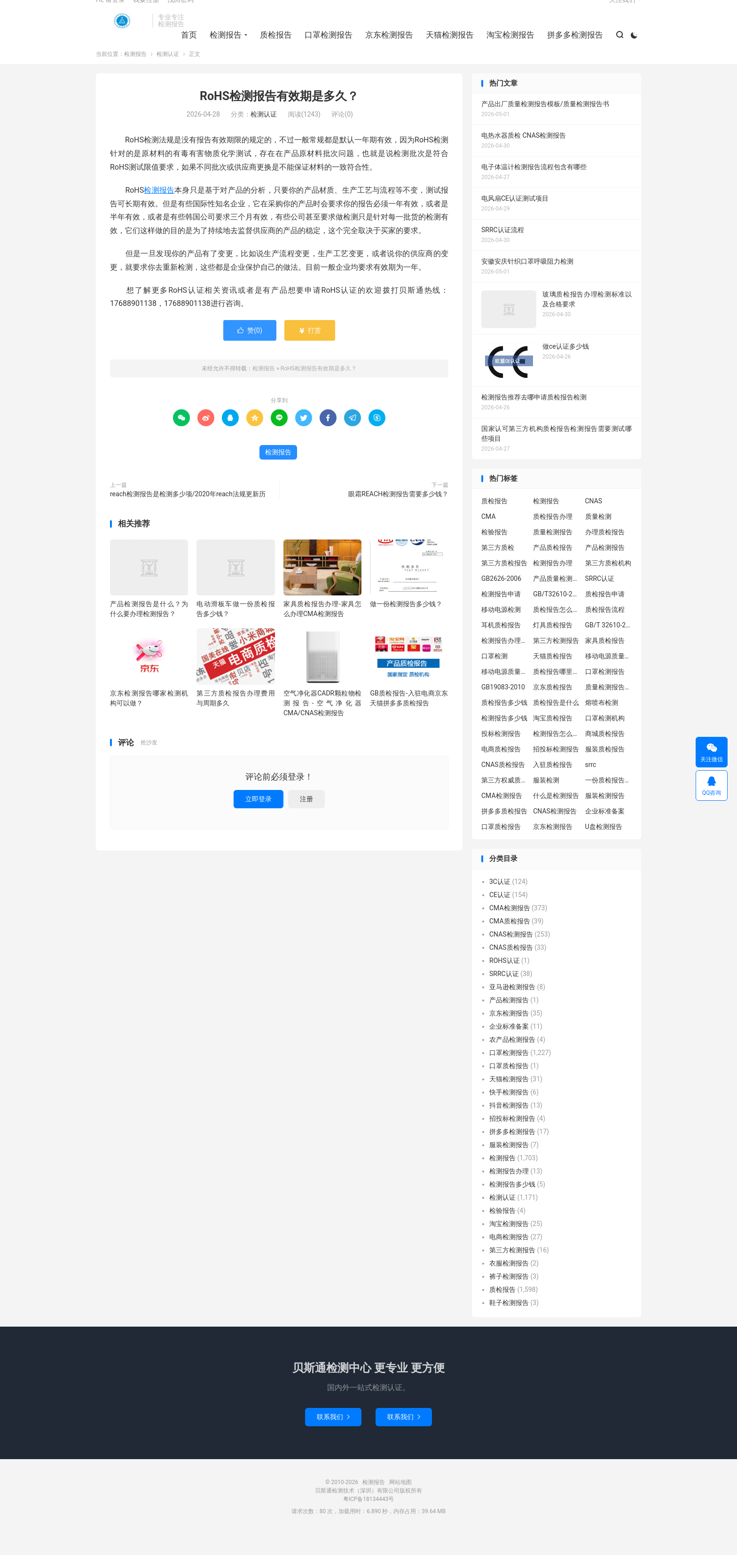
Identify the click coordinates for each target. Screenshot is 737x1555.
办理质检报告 (605, 553)
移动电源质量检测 (504, 692)
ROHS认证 (504, 981)
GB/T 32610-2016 (608, 646)
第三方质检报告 (504, 584)
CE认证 (499, 916)
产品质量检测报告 (556, 599)
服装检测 (546, 801)
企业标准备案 (605, 832)
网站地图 (400, 1503)
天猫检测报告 (446, 47)
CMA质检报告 (509, 942)
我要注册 (146, 12)
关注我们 (622, 12)
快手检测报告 (509, 1113)
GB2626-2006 (501, 599)
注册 (306, 820)
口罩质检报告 (501, 848)
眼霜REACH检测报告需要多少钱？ (398, 515)
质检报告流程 (605, 630)
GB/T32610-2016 (556, 615)
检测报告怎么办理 (556, 754)
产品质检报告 (552, 568)
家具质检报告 (605, 661)
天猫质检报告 (552, 677)
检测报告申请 (501, 615)
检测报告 (122, 33)
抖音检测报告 (509, 1126)
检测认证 (168, 75)
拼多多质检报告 (504, 832)
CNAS (594, 522)
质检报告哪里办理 (556, 692)
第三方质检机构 (608, 584)
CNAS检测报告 (555, 832)
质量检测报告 (552, 553)
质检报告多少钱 (504, 723)
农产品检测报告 (512, 1060)
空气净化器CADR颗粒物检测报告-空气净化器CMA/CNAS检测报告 (322, 723)
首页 (186, 47)
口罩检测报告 (325, 47)
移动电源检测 (501, 630)
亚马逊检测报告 (512, 1008)
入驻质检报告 (552, 785)
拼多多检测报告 (572, 47)
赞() (249, 351)
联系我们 (333, 1438)
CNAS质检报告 (503, 785)
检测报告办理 (552, 584)
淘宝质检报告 (552, 739)
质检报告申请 (605, 615)
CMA (488, 537)
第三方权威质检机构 (504, 801)
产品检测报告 (605, 568)
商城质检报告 (605, 754)
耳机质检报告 (501, 646)
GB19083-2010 (503, 708)
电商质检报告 (501, 770)
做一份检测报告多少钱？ (406, 625)
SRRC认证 (600, 599)
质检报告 (273, 47)
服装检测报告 (605, 816)
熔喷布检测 (601, 723)
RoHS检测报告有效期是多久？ (279, 117)
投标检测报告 (501, 754)
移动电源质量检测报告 (608, 677)
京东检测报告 (386, 47)
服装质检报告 (605, 770)
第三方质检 (497, 568)
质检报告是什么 (556, 723)
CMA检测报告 (501, 816)
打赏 (309, 351)
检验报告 (494, 553)
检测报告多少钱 (504, 739)
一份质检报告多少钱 (608, 801)
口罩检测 (494, 677)
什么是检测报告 (556, 816)
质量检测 (598, 537)
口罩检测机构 (605, 739)
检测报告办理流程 (504, 661)
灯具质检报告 (552, 646)
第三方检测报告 (556, 661)
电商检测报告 (509, 1258)
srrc (590, 785)
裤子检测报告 (509, 1297)
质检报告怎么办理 (556, 630)
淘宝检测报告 (507, 47)
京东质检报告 (552, 708)
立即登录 (258, 820)
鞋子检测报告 (509, 1324)
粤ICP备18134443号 (368, 1520)
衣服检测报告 (509, 1284)
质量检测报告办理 (608, 708)
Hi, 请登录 (110, 12)
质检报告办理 (552, 537)
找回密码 (180, 12)
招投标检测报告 (556, 770)
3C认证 (499, 902)
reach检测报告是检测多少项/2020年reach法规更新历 (188, 515)
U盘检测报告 (603, 848)
